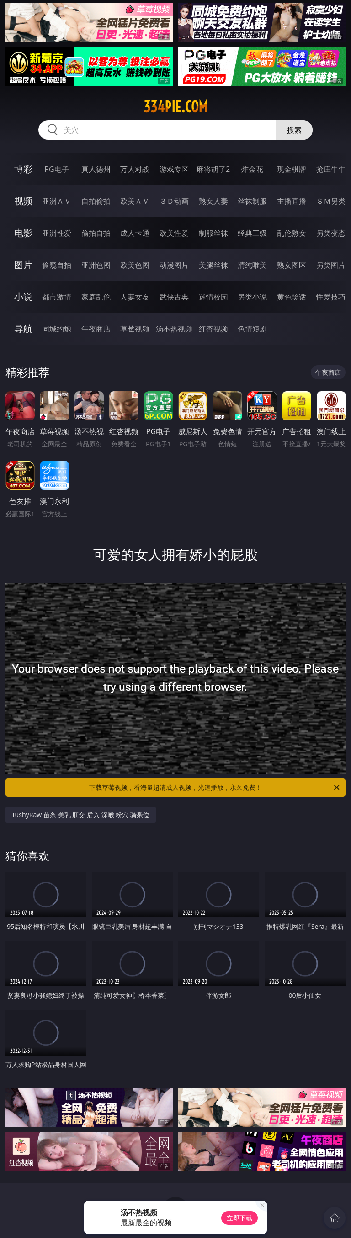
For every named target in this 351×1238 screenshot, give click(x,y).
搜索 (294, 130)
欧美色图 (134, 265)
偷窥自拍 (56, 265)
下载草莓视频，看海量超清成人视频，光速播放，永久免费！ (215, 787)
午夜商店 (96, 329)
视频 (23, 201)
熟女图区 (291, 265)
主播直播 (291, 201)
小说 (23, 296)
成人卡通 (134, 233)
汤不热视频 (174, 329)
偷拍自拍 (96, 233)
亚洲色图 (96, 265)
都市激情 (56, 297)
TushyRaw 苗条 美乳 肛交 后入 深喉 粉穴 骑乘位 (80, 814)
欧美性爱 (174, 233)
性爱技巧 (331, 297)
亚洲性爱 (56, 233)
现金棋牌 (291, 169)
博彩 (23, 169)
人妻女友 (134, 297)
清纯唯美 (252, 265)
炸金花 (252, 169)
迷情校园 (213, 297)
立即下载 (239, 1217)
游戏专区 (174, 169)
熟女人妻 (213, 201)
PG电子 (56, 169)
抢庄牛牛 (331, 169)
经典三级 (252, 233)
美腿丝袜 (213, 265)
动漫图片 (174, 265)
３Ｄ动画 (174, 201)
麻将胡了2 (213, 169)
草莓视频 (134, 329)
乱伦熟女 (291, 233)
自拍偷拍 (96, 201)
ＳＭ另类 (331, 201)
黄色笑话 (291, 297)
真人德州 (96, 169)
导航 (23, 328)
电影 (23, 233)
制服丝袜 (213, 233)
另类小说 (252, 297)
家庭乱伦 (96, 297)
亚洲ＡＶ (56, 201)
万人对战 (134, 169)
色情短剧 (252, 329)
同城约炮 (56, 329)
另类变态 (331, 233)
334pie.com (175, 107)
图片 (23, 265)
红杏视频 (213, 329)
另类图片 (331, 265)
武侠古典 (174, 297)
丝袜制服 (252, 201)
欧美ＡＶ (134, 201)
